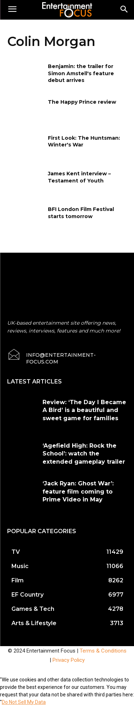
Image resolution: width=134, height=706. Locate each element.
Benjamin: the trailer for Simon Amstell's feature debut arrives (81, 73)
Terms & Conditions (103, 651)
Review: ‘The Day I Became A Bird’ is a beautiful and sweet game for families (84, 410)
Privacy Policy (69, 660)
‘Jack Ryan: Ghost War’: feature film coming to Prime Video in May (78, 491)
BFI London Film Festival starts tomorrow (81, 213)
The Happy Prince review (82, 102)
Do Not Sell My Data (24, 702)
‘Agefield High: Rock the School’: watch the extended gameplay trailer (84, 453)
